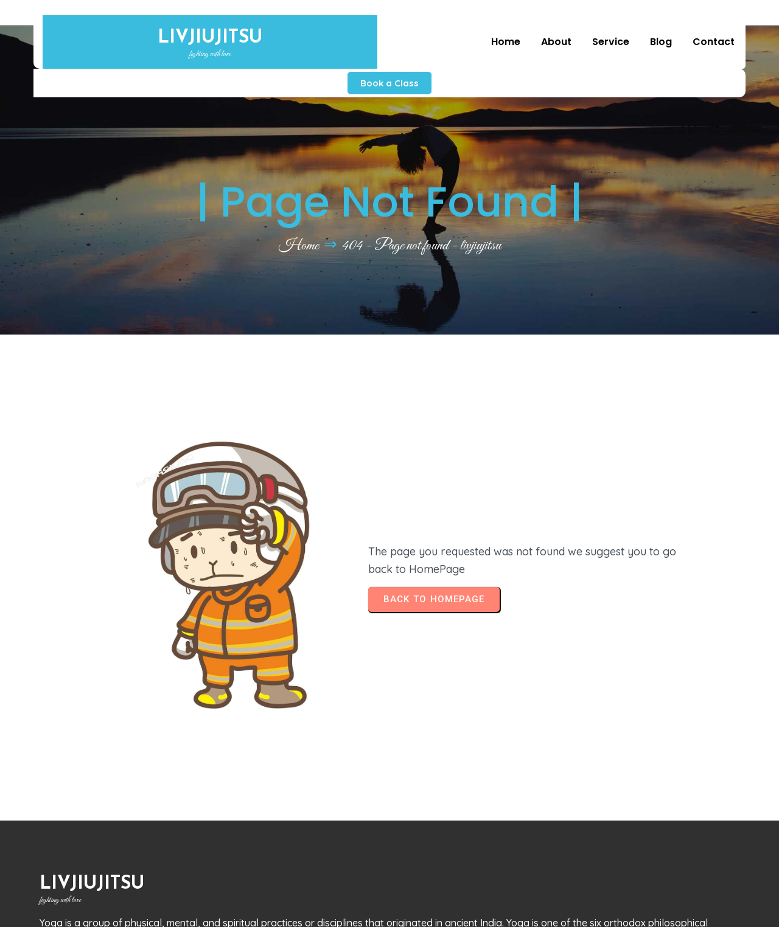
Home (299, 224)
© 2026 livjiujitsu (83, 906)
